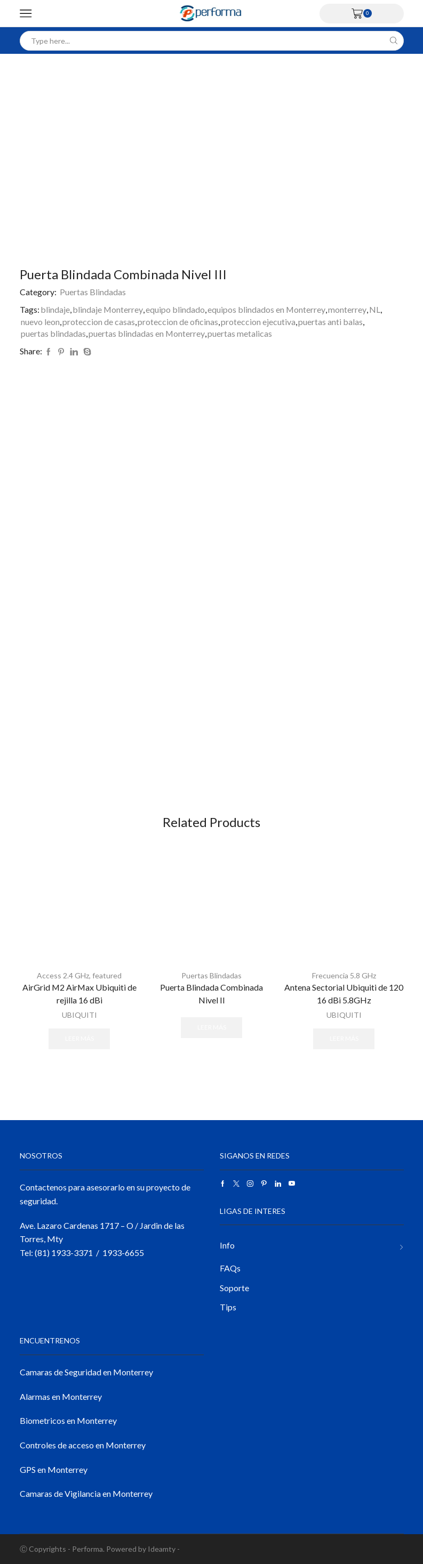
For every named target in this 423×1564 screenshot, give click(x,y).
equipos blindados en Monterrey (266, 309)
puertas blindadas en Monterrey (147, 333)
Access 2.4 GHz (63, 975)
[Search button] (394, 40)
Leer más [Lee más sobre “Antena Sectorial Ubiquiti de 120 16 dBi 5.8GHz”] (344, 1038)
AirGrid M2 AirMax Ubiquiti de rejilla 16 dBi (79, 993)
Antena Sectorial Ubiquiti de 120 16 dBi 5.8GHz (343, 993)
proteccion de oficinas (178, 322)
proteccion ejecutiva (258, 322)
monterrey (347, 309)
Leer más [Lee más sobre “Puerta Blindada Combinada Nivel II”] (211, 1027)
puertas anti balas (330, 322)
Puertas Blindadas (93, 292)
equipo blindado (175, 309)
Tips (228, 1307)
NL (374, 309)
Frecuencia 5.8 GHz (344, 975)
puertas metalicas (239, 333)
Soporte (234, 1288)
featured (107, 975)
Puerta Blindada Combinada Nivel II (211, 993)
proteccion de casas (98, 322)
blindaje (55, 309)
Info (227, 1245)
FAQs (230, 1268)
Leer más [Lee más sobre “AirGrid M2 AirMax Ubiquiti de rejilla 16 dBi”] (79, 1038)
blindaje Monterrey (108, 309)
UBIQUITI (79, 1014)
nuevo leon (40, 322)
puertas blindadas (53, 333)
